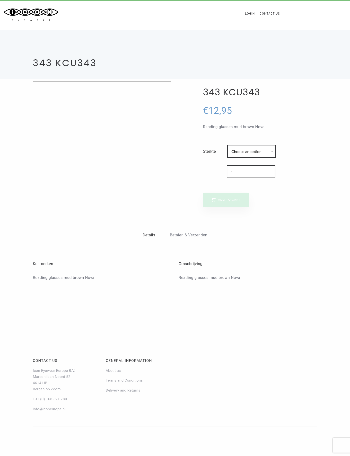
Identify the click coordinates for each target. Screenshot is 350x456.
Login (250, 13)
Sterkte (209, 151)
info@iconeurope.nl (49, 409)
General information (129, 360)
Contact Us (270, 13)
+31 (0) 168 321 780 (50, 399)
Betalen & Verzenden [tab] (188, 235)
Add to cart (229, 199)
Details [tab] (149, 235)
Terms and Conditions (124, 380)
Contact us (45, 360)
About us (113, 370)
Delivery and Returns (123, 390)
